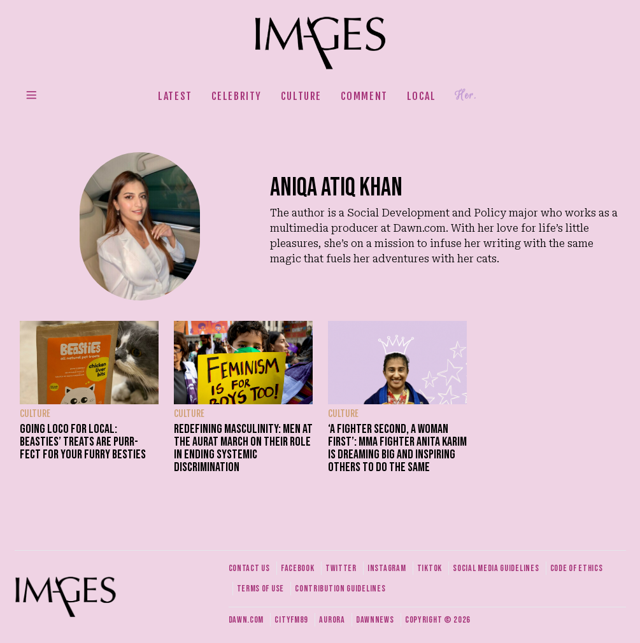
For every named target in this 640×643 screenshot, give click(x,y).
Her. (465, 95)
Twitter (341, 568)
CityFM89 (291, 619)
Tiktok (429, 568)
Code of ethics (576, 568)
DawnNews (375, 619)
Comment (364, 96)
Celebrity (236, 96)
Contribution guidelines (340, 588)
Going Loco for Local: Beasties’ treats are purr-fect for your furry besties (83, 441)
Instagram (386, 568)
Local (421, 96)
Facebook (298, 568)
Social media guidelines (496, 568)
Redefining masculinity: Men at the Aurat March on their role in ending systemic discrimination (243, 448)
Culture (301, 96)
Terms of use (260, 588)
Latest (175, 96)
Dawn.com (246, 619)
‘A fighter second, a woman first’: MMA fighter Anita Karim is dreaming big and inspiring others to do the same (397, 448)
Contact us (249, 568)
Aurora (332, 619)
